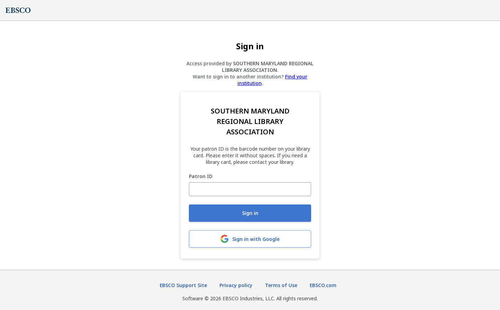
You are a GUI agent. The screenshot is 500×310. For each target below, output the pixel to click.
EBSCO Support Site (183, 285)
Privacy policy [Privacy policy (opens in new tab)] (235, 285)
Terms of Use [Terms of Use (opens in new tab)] (281, 285)
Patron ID (200, 176)
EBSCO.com (323, 285)
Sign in (250, 213)
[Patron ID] (250, 189)
